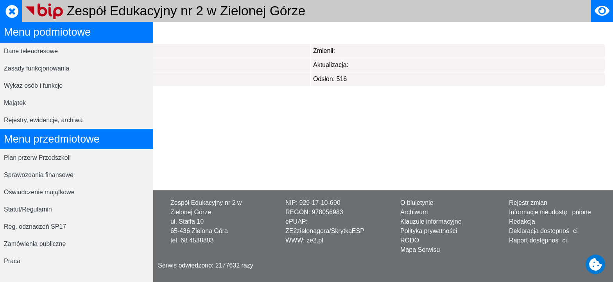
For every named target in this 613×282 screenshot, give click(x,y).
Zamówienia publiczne (35, 243)
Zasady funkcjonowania (36, 68)
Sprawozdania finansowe (38, 175)
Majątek (15, 102)
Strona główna (181, 32)
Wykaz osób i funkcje (33, 85)
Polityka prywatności (428, 231)
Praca (12, 261)
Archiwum (414, 212)
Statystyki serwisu (233, 32)
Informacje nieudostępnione (550, 212)
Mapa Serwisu (420, 249)
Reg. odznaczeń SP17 (35, 226)
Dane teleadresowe (31, 51)
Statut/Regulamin (28, 209)
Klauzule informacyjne (431, 221)
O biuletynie (417, 202)
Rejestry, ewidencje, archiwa (43, 120)
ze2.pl (314, 240)
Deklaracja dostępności (543, 231)
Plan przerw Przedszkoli (37, 157)
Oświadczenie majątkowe (39, 192)
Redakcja (522, 221)
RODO (409, 240)
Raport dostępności (538, 240)
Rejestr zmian (528, 202)
